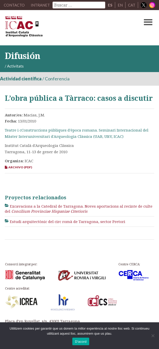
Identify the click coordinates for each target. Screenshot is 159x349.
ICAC (63, 27)
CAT (131, 5)
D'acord (80, 341)
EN (120, 5)
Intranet (40, 5)
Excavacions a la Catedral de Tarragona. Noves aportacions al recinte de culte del (79, 209)
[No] (152, 335)
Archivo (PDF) (18, 167)
